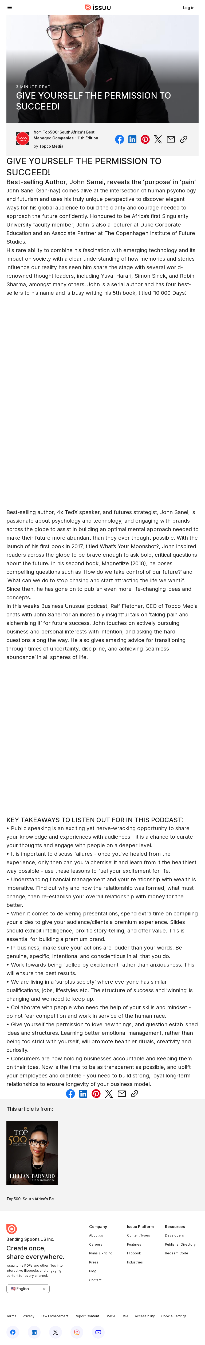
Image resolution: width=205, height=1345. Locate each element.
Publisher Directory (180, 1244)
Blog (92, 1271)
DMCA (110, 1316)
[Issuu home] (98, 7)
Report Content (87, 1316)
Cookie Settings (174, 1316)
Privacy (28, 1316)
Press (93, 1262)
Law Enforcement (54, 1316)
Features (134, 1244)
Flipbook (134, 1253)
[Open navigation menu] (9, 7)
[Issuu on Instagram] (76, 1332)
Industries (135, 1262)
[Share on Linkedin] (132, 139)
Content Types (138, 1235)
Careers (95, 1244)
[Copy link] (183, 139)
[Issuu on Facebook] (12, 1332)
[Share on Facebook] (119, 139)
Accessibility (145, 1316)
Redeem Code (176, 1253)
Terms (11, 1316)
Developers (174, 1235)
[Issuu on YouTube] (98, 1332)
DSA (125, 1316)
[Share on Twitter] (158, 139)
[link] (189, 7)
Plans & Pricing (100, 1253)
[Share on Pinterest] (145, 139)
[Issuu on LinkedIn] (34, 1332)
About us (96, 1235)
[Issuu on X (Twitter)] (55, 1332)
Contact (95, 1280)
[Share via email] (170, 139)
